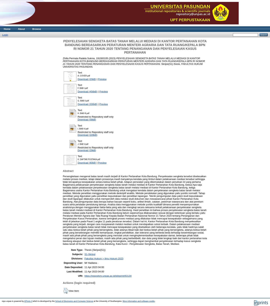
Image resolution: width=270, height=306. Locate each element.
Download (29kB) (87, 150)
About (21, 29)
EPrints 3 (28, 301)
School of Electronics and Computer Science (74, 301)
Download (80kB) (87, 162)
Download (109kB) (87, 135)
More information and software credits (139, 301)
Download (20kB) (87, 79)
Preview (102, 79)
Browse (36, 29)
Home (7, 29)
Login (5, 34)
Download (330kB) (87, 104)
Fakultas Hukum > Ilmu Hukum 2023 (103, 258)
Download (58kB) (87, 119)
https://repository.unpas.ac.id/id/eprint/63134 (107, 275)
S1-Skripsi (89, 254)
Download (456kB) (87, 91)
